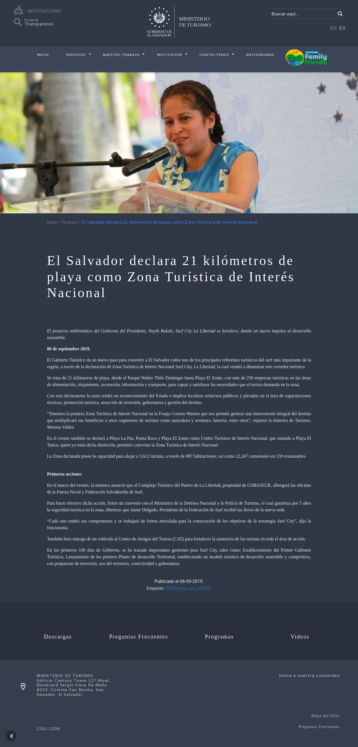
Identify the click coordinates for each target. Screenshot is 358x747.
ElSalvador (175, 588)
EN (333, 28)
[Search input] (302, 13)
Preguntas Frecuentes (319, 727)
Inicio (43, 55)
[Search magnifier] (340, 13)
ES (342, 28)
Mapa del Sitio (325, 716)
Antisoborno (260, 55)
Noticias (69, 222)
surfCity (204, 588)
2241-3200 (48, 728)
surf (191, 588)
